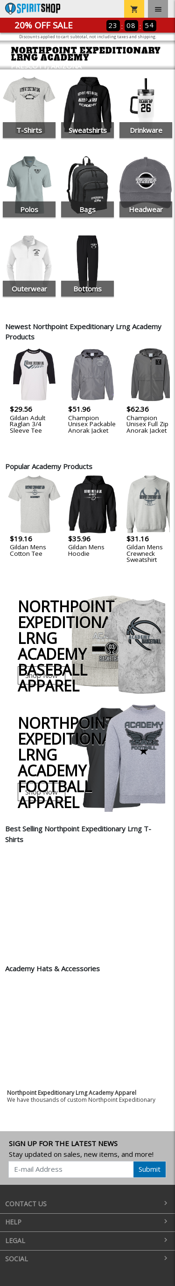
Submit (150, 1169)
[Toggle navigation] (158, 9)
